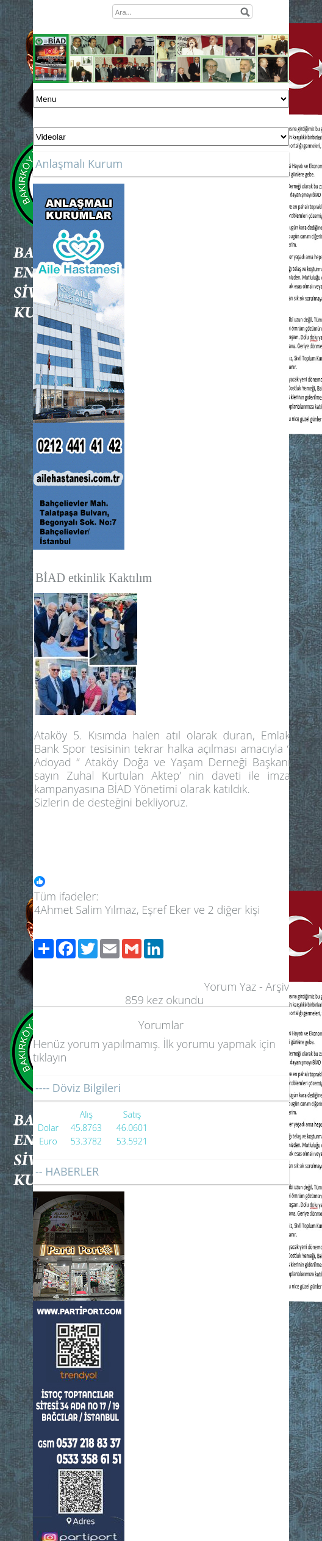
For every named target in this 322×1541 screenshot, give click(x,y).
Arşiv (277, 986)
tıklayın (49, 1057)
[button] (162, 882)
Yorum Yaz (230, 986)
